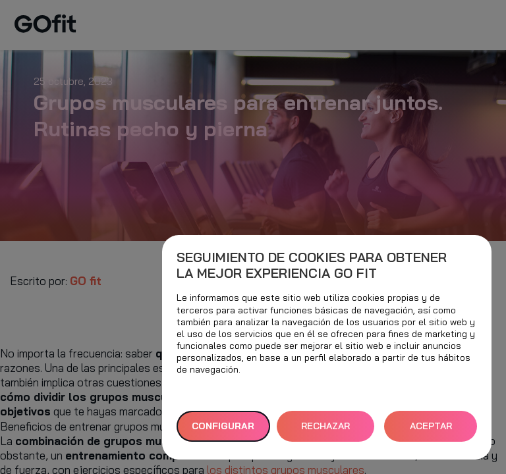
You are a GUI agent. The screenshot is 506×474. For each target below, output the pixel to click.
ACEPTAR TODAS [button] (431, 431)
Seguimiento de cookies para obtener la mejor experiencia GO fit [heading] (312, 265)
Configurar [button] (223, 426)
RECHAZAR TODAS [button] (325, 431)
